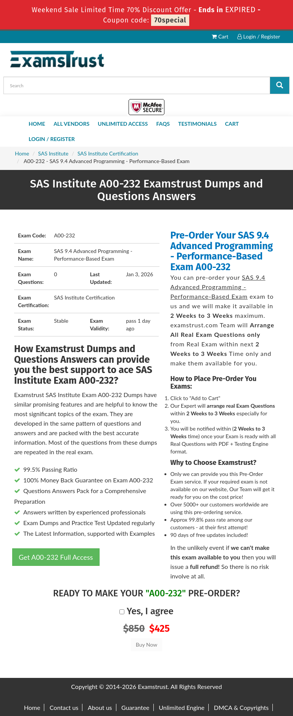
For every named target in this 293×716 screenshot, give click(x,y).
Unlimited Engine (181, 707)
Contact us (64, 707)
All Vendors (71, 123)
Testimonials (197, 123)
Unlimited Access (123, 123)
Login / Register (258, 36)
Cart (220, 36)
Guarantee (135, 707)
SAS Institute (53, 153)
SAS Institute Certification (107, 153)
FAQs (163, 123)
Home (37, 123)
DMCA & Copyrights (241, 707)
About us (100, 707)
